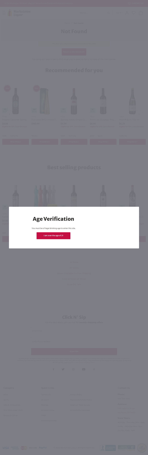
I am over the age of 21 (53, 235)
